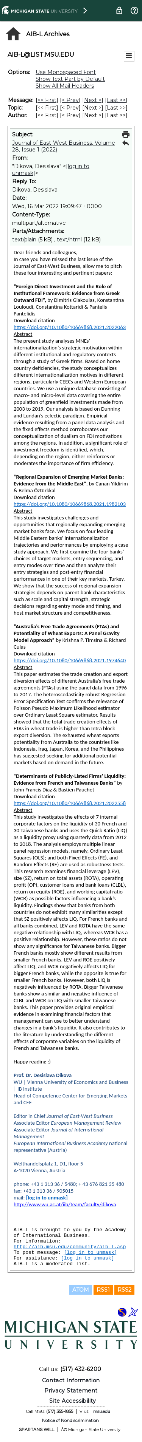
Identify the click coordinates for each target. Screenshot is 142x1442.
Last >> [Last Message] (116, 100)
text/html (69, 239)
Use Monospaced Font (66, 72)
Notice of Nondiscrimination (70, 1420)
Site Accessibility (72, 1400)
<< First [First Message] (46, 100)
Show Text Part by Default (70, 79)
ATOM (80, 1289)
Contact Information (71, 1380)
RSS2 (124, 1289)
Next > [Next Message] (92, 100)
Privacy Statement (71, 1390)
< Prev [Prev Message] (70, 100)
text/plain (24, 239)
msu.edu (101, 1411)
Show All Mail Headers (65, 85)
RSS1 (103, 1289)
